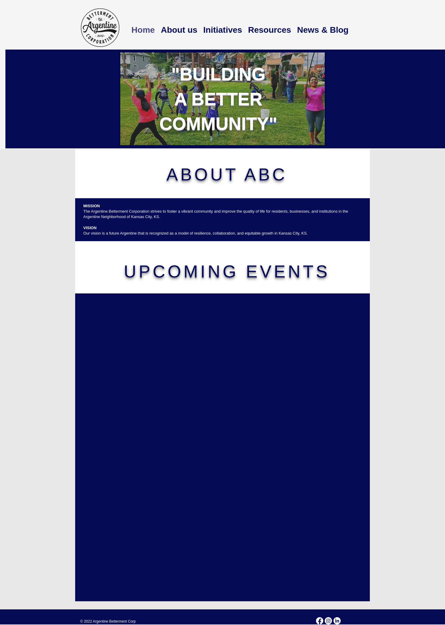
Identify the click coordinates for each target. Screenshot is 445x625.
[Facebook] (319, 620)
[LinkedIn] (337, 620)
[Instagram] (328, 620)
